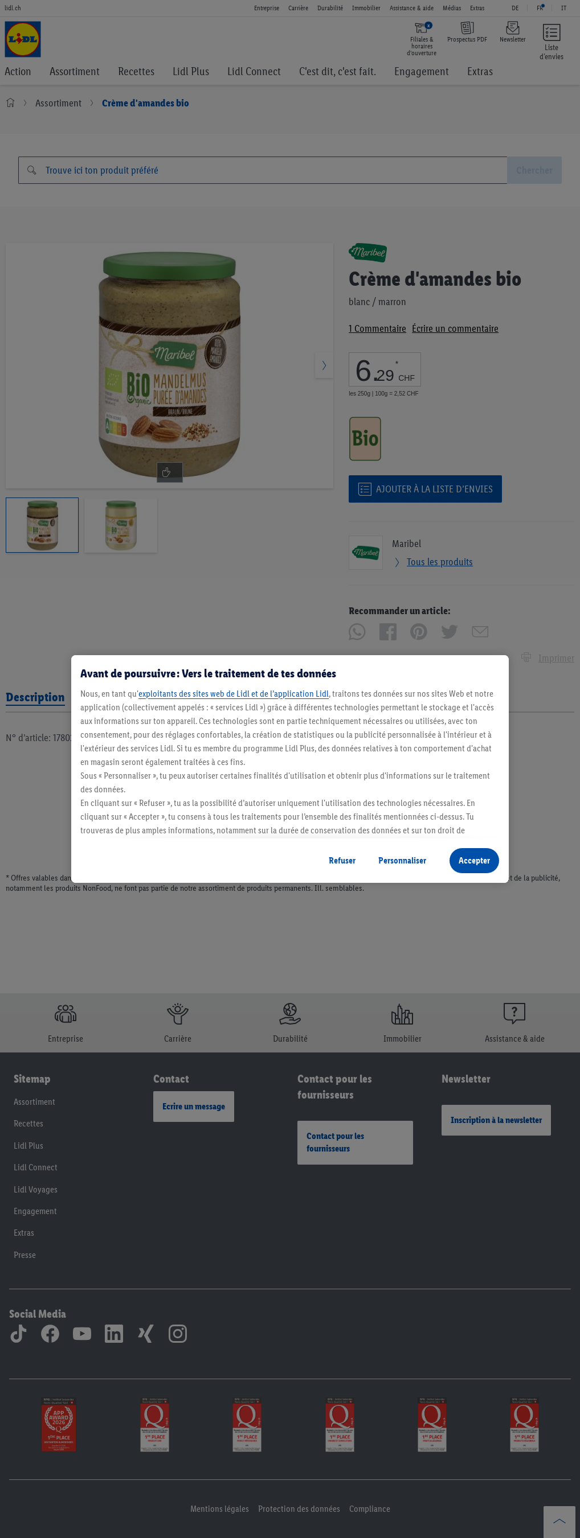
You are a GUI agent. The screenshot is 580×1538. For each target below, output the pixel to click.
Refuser (342, 860)
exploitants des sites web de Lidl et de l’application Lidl (233, 693)
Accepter (474, 860)
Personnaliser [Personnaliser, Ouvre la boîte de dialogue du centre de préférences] (402, 860)
